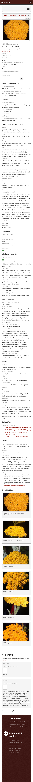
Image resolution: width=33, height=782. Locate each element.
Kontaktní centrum (14, 752)
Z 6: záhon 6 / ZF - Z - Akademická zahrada (16, 436)
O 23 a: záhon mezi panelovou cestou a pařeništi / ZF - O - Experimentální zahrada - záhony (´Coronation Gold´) (17, 432)
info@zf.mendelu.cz (14, 745)
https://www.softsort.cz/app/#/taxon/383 (14, 485)
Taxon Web (5, 2)
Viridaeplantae (13, 15)
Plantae (5, 15)
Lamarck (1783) (6, 51)
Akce (28, 18)
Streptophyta (22, 15)
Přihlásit (4, 660)
